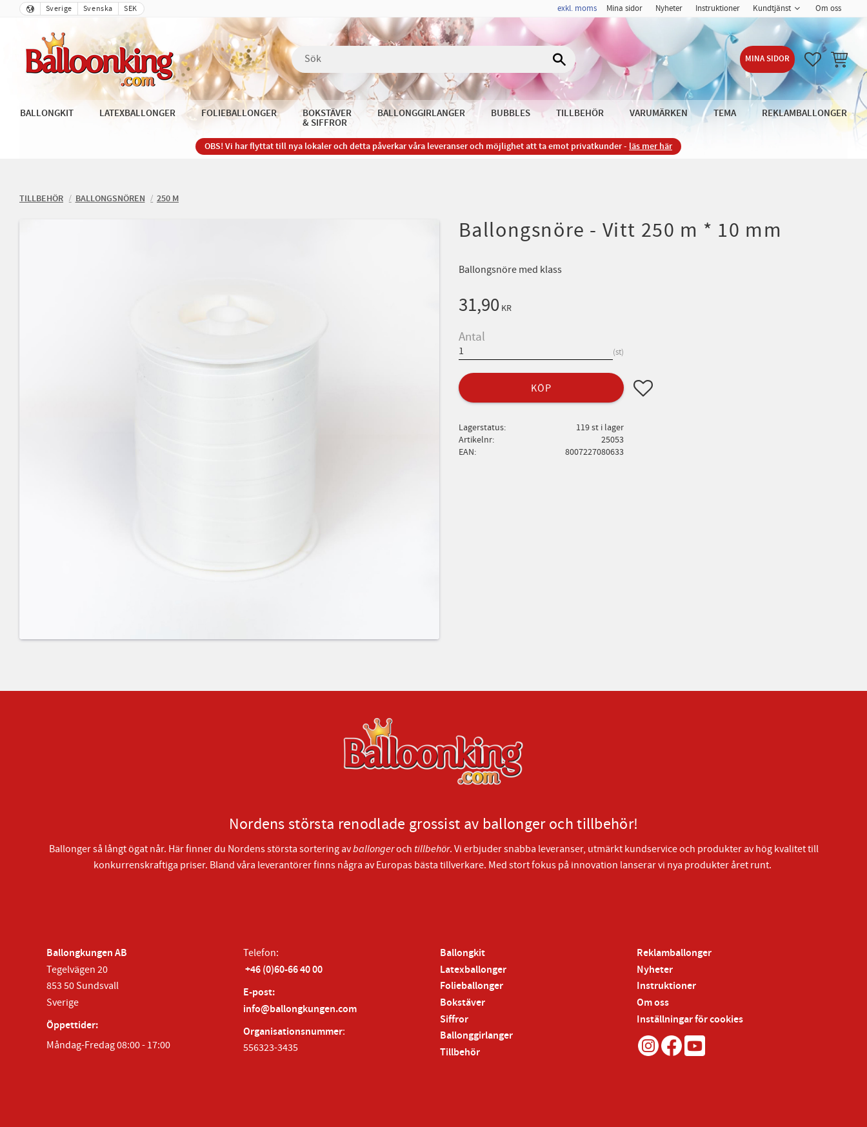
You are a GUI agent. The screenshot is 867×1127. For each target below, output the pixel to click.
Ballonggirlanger (476, 1035)
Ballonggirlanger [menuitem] (421, 113)
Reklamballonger (674, 953)
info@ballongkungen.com (300, 1009)
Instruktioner (666, 986)
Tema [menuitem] (724, 113)
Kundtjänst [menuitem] (772, 8)
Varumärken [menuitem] (659, 113)
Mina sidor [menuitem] (624, 8)
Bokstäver (462, 1003)
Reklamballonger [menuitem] (804, 113)
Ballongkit (462, 953)
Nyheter (655, 970)
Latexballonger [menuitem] (137, 113)
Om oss (653, 1003)
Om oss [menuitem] (828, 8)
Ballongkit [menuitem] (47, 113)
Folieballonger (471, 986)
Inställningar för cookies (690, 1019)
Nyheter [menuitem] (669, 8)
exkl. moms (577, 8)
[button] (812, 59)
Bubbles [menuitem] (510, 113)
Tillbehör (460, 1052)
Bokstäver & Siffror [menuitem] (327, 118)
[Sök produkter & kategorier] (433, 59)
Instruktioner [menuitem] (717, 8)
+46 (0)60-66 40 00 (284, 970)
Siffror (454, 1019)
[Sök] (559, 59)
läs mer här (650, 146)
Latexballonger (473, 970)
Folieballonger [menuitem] (239, 113)
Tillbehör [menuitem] (580, 113)
